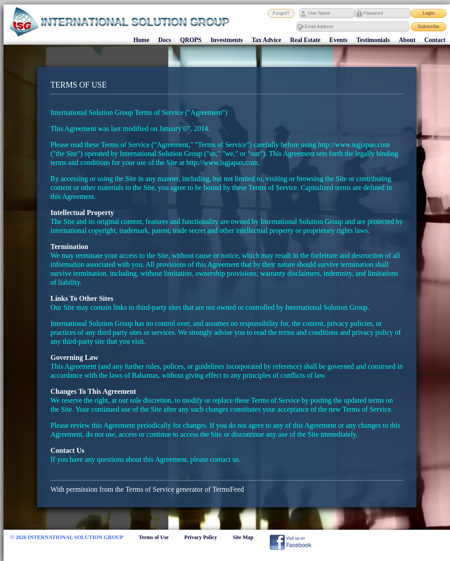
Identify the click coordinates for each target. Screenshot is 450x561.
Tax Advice (266, 40)
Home (141, 40)
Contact (435, 40)
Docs (164, 40)
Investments (226, 40)
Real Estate (305, 40)
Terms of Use (154, 537)
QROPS (190, 40)
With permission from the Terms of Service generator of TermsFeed (147, 489)
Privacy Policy (200, 537)
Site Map (243, 537)
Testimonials (373, 40)
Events (338, 40)
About (407, 40)
